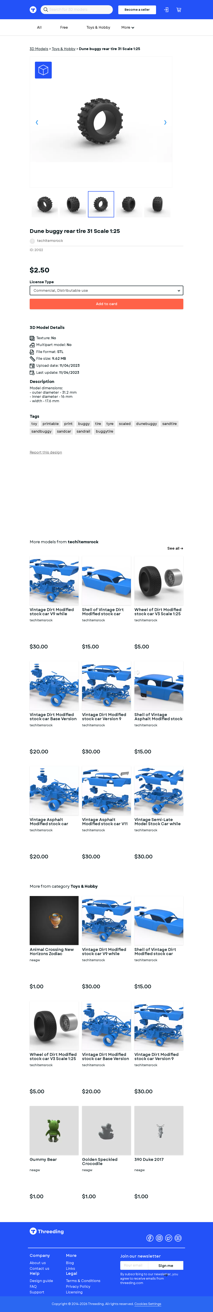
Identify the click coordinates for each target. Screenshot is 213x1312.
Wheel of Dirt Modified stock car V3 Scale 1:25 (157, 612)
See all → (175, 548)
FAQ (33, 1286)
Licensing (74, 1292)
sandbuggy (41, 431)
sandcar (64, 431)
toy (34, 423)
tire (98, 423)
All (39, 27)
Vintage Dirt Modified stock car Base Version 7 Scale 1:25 (53, 717)
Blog (70, 1262)
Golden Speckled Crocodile (99, 1162)
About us (38, 1262)
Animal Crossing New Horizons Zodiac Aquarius (52, 952)
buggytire (104, 431)
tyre (109, 423)
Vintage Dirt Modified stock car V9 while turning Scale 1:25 (52, 612)
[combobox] (106, 290)
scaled (125, 423)
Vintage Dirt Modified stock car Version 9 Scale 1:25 (104, 717)
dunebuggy (146, 423)
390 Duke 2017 (149, 1160)
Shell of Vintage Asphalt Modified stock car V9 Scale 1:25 (158, 717)
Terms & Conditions (83, 1280)
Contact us (39, 1268)
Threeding (47, 1231)
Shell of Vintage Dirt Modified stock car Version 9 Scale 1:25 (103, 612)
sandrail (83, 431)
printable (51, 423)
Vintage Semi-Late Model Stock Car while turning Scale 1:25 (157, 822)
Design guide (41, 1280)
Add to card (106, 303)
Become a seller (137, 9)
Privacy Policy (78, 1286)
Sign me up (165, 1266)
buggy (84, 423)
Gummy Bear (43, 1160)
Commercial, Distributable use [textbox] (61, 290)
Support (37, 1292)
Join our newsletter (140, 1256)
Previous (36, 122)
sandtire (169, 423)
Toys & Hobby (98, 27)
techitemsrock (50, 240)
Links (70, 1268)
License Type (42, 282)
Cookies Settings (147, 1304)
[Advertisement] (106, 496)
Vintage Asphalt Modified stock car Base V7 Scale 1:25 (49, 822)
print (68, 423)
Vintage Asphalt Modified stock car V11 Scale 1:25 (105, 822)
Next (165, 122)
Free (64, 27)
